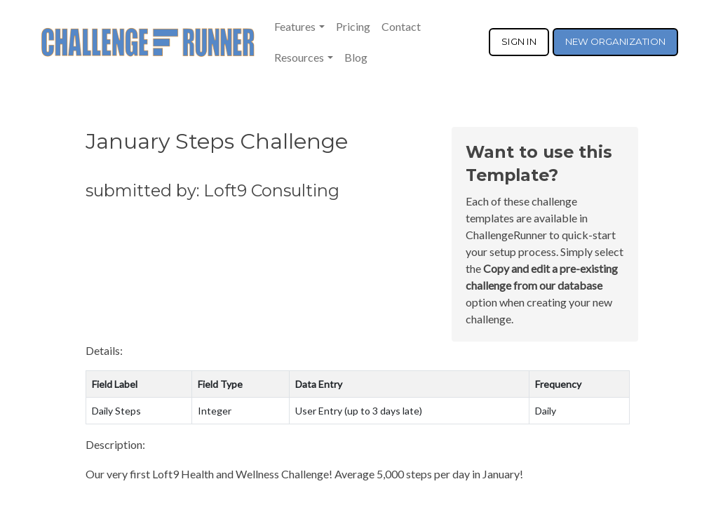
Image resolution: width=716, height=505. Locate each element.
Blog (355, 57)
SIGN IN (518, 41)
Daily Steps (116, 411)
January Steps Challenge (217, 141)
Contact (401, 26)
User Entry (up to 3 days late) (358, 411)
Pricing (353, 26)
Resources (299, 57)
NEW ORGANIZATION (615, 41)
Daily (545, 411)
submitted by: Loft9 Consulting (212, 190)
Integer (214, 411)
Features (295, 26)
